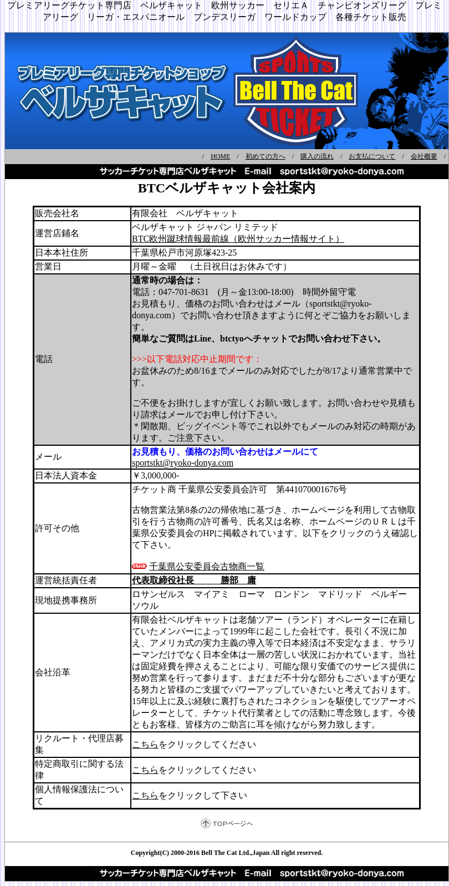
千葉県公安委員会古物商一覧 (206, 566)
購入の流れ (317, 156)
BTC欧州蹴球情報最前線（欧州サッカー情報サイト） (238, 238)
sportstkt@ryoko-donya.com (182, 462)
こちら (145, 744)
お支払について (372, 156)
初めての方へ (265, 156)
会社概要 (424, 156)
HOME (220, 156)
